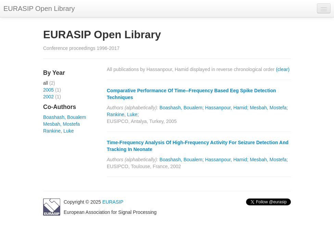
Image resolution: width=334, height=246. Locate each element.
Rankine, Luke (58, 131)
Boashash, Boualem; (181, 107)
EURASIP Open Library (39, 8)
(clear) (283, 69)
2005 (48, 90)
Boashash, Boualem (64, 117)
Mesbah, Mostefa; (269, 107)
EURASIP (112, 202)
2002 (48, 96)
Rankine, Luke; (123, 114)
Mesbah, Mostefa (61, 124)
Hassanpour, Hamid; (226, 107)
